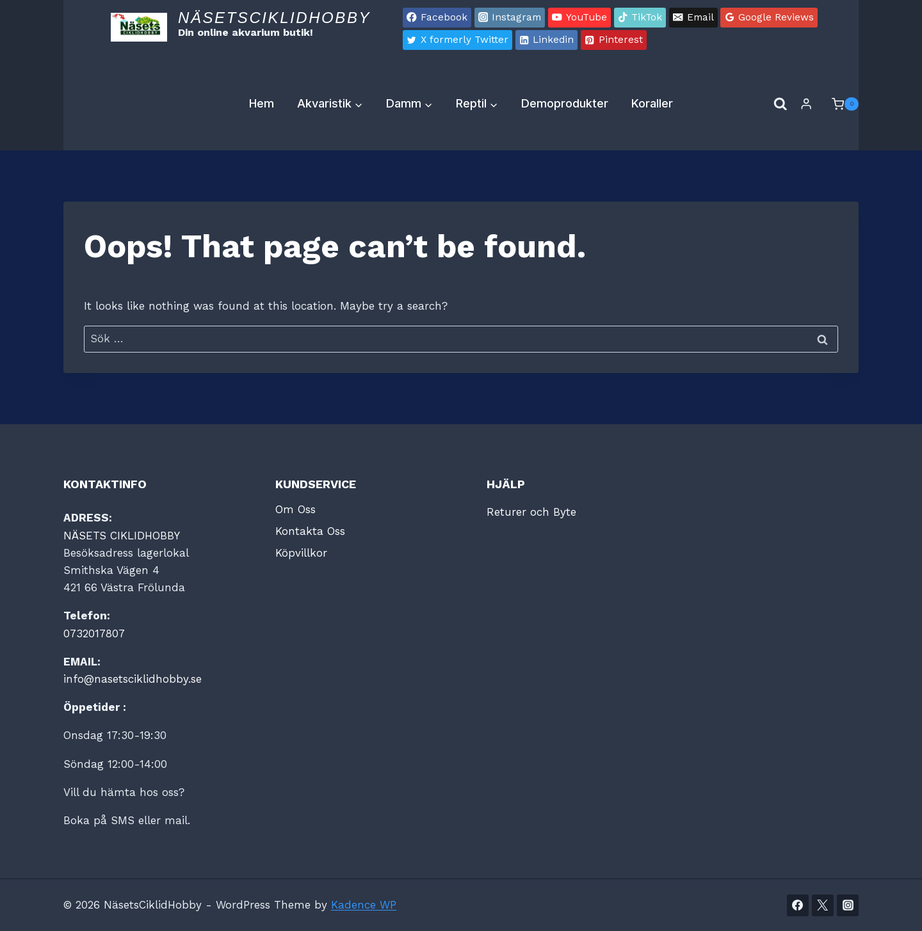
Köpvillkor (301, 552)
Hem (261, 103)
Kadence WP (363, 904)
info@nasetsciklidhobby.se (132, 678)
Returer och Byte (531, 511)
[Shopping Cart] (839, 104)
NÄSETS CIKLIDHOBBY (121, 535)
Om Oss (295, 509)
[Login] (806, 104)
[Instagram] (848, 905)
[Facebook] (798, 905)
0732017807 (94, 633)
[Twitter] (823, 905)
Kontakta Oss (310, 531)
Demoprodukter (564, 103)
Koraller (652, 103)
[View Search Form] (780, 104)
